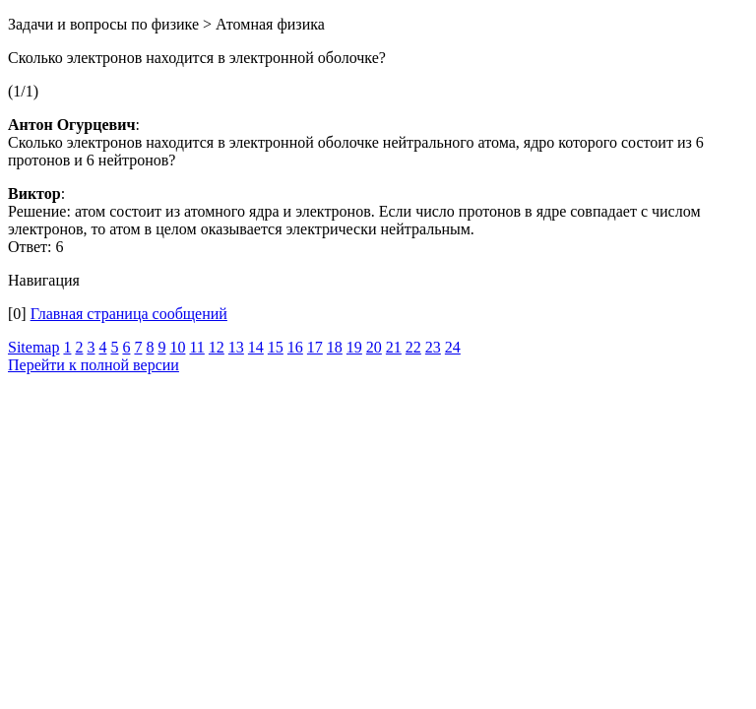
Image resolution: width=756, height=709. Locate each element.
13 (236, 347)
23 (433, 347)
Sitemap (33, 347)
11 (196, 347)
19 (354, 347)
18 (335, 347)
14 (256, 347)
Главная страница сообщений (129, 313)
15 (276, 347)
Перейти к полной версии (93, 364)
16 (295, 347)
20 (374, 347)
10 (177, 347)
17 (315, 347)
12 (216, 347)
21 (394, 347)
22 (413, 347)
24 (453, 347)
